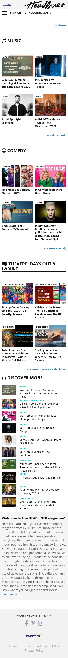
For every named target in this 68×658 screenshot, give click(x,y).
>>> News (60, 25)
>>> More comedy (55, 248)
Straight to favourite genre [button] (30, 13)
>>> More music (56, 135)
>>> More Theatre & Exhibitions (46, 369)
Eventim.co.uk (11, 594)
